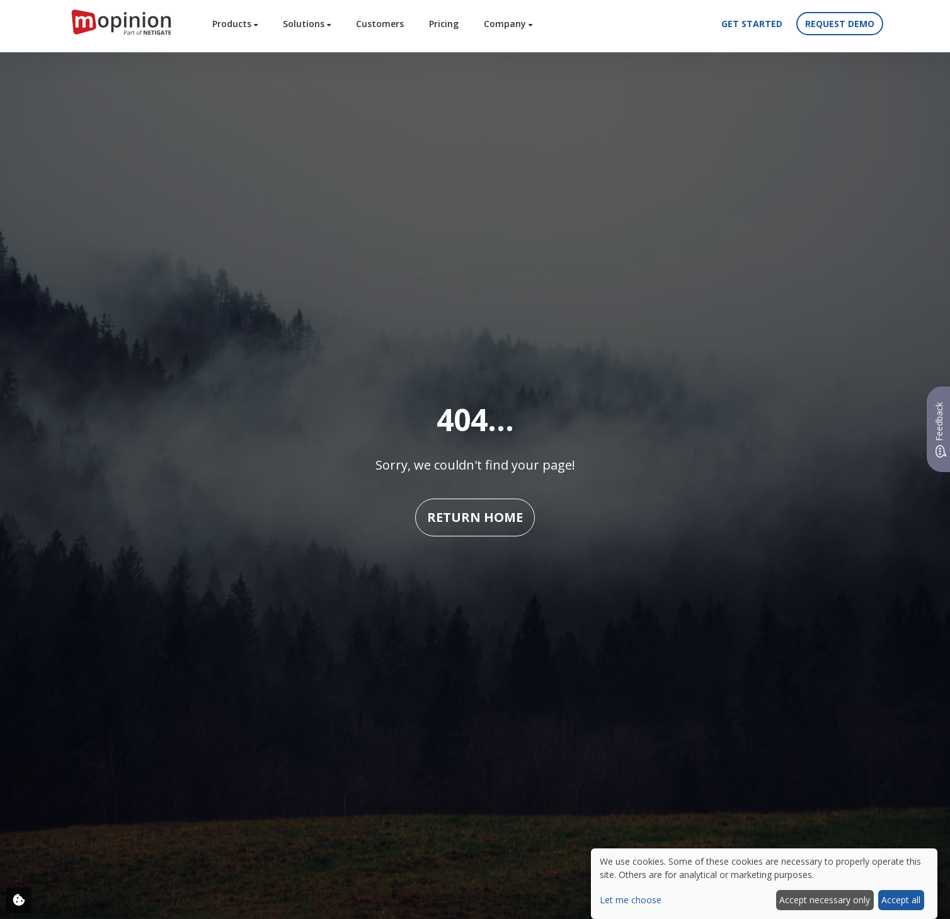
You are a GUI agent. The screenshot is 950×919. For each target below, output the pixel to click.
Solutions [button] (307, 24)
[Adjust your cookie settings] (18, 900)
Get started (751, 24)
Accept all (900, 900)
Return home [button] (475, 517)
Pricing (444, 24)
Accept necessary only (824, 900)
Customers (380, 24)
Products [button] (235, 24)
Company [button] (508, 24)
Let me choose (630, 900)
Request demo (839, 24)
